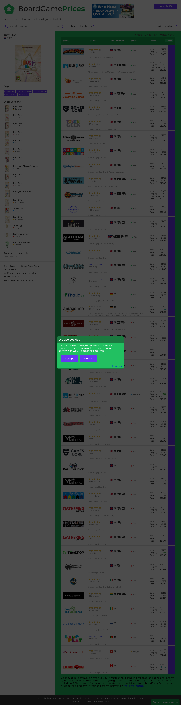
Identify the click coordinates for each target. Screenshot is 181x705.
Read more (117, 366)
